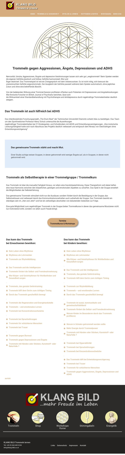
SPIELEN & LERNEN (70, 14)
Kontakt (83, 447)
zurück (7, 379)
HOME (32, 14)
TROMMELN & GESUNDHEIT (48, 14)
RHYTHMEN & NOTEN (90, 14)
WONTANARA (106, 14)
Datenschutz (62, 447)
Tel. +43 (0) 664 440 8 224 (13, 446)
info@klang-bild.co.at (11, 449)
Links (53, 447)
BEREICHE (118, 14)
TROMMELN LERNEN (26, 8)
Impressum (73, 447)
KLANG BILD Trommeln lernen (17, 444)
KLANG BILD (26, 4)
